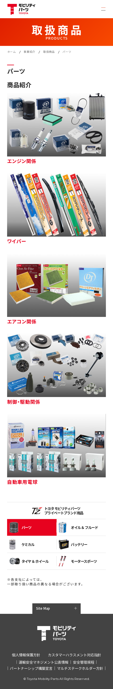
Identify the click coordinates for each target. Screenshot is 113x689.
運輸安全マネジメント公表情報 (43, 662)
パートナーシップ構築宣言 (31, 668)
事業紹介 (29, 52)
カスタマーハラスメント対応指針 (74, 654)
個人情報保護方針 (26, 654)
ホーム (11, 52)
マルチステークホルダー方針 (80, 668)
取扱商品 (49, 52)
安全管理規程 (83, 662)
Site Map (43, 608)
